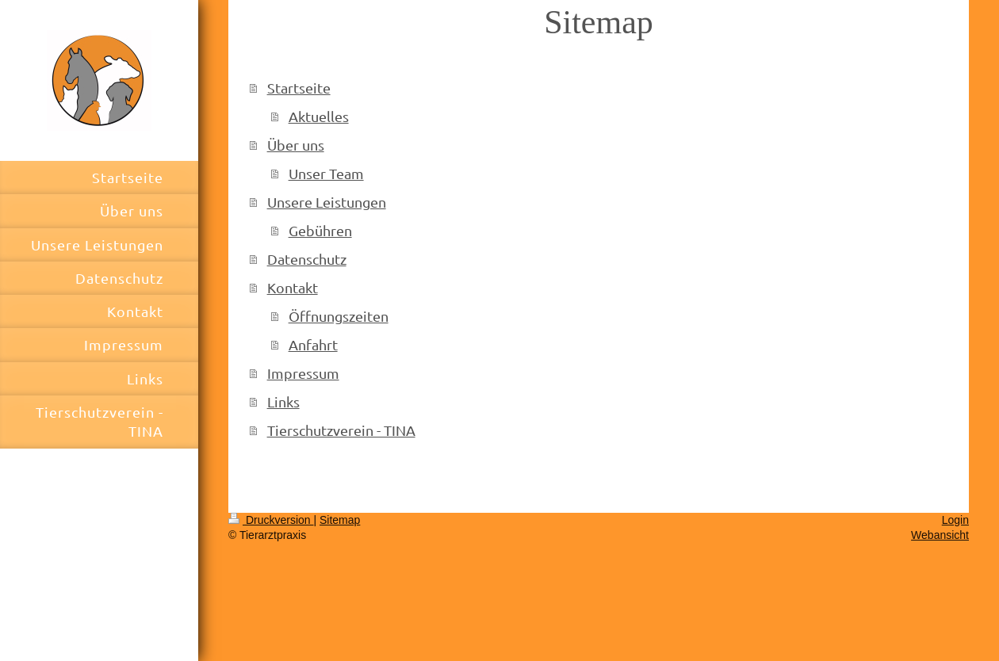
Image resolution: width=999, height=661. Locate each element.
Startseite (299, 87)
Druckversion (270, 520)
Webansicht (940, 535)
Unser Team (326, 173)
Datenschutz (306, 258)
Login (955, 520)
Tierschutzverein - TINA (341, 430)
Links (283, 401)
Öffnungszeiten (338, 316)
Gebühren (320, 230)
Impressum (303, 373)
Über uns (295, 144)
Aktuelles (319, 116)
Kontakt (292, 287)
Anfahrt (313, 344)
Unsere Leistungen (326, 201)
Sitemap (340, 520)
